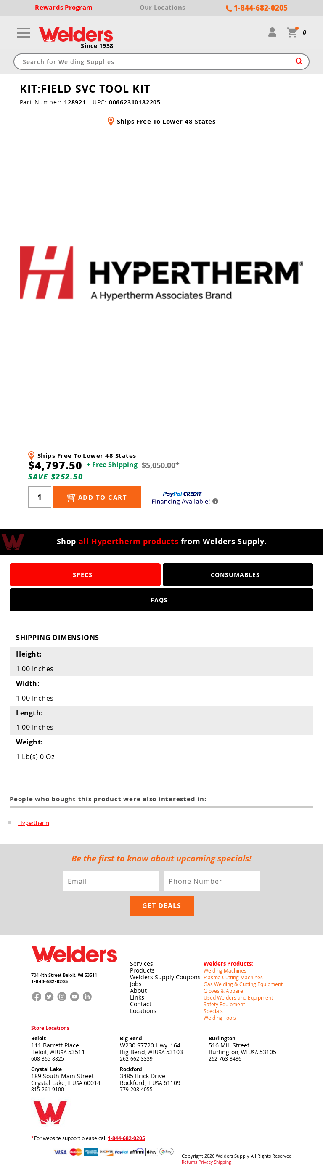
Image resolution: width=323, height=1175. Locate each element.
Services (141, 964)
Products (142, 970)
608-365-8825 (47, 1058)
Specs (83, 575)
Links (137, 997)
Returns (189, 1162)
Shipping (222, 1162)
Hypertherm (33, 823)
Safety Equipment (224, 1004)
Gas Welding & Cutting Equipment (243, 984)
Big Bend (131, 1038)
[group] (162, 273)
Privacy (206, 1162)
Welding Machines (225, 970)
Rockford (131, 1069)
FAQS (159, 600)
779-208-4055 (136, 1089)
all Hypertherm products (129, 541)
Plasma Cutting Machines (233, 977)
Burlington (222, 1038)
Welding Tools (220, 1017)
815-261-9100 (47, 1089)
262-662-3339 (136, 1058)
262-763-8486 (225, 1058)
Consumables (235, 575)
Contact (140, 1004)
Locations (143, 1011)
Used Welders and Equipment (238, 997)
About (138, 990)
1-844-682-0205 (49, 981)
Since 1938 (97, 46)
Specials (213, 1011)
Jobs (136, 984)
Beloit (38, 1038)
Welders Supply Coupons (165, 977)
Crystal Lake (46, 1069)
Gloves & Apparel (224, 990)
